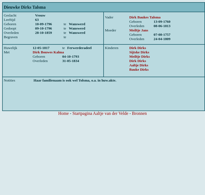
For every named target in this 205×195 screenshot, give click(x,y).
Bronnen (139, 113)
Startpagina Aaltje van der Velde (100, 113)
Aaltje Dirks (138, 65)
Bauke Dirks (138, 69)
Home (63, 113)
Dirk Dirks (137, 48)
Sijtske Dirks (139, 52)
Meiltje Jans (138, 30)
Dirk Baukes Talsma (145, 17)
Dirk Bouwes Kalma (48, 52)
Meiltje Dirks (139, 56)
